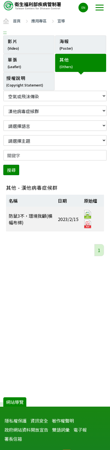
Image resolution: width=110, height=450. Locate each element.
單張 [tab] (14, 62)
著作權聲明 (63, 420)
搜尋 (11, 170)
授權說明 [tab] (24, 81)
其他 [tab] (66, 62)
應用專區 (39, 21)
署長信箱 (13, 438)
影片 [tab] (13, 44)
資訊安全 (39, 420)
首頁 (17, 21)
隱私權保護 (16, 420)
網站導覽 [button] (15, 402)
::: (5, 32)
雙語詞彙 (61, 429)
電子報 (80, 429)
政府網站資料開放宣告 (26, 429)
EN (83, 7)
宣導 (61, 21)
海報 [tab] (66, 44)
